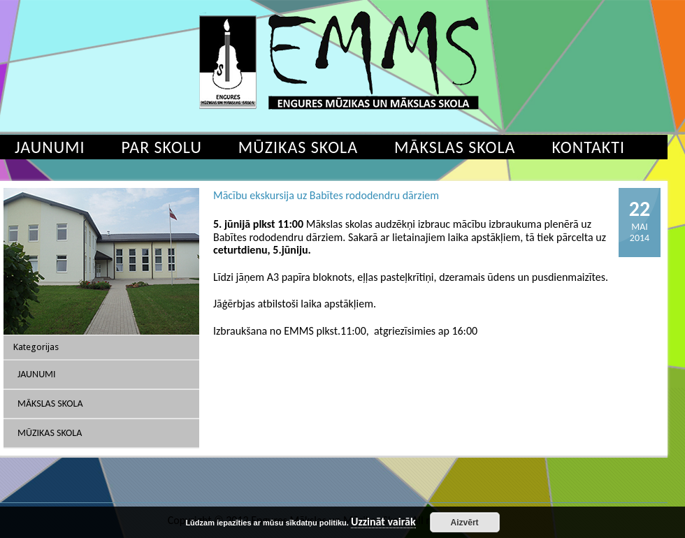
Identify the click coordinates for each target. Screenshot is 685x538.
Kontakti (588, 147)
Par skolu (162, 147)
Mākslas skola (454, 147)
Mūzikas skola (298, 147)
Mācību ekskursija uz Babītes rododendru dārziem (326, 195)
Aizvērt (465, 523)
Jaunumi (36, 374)
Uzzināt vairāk (383, 522)
